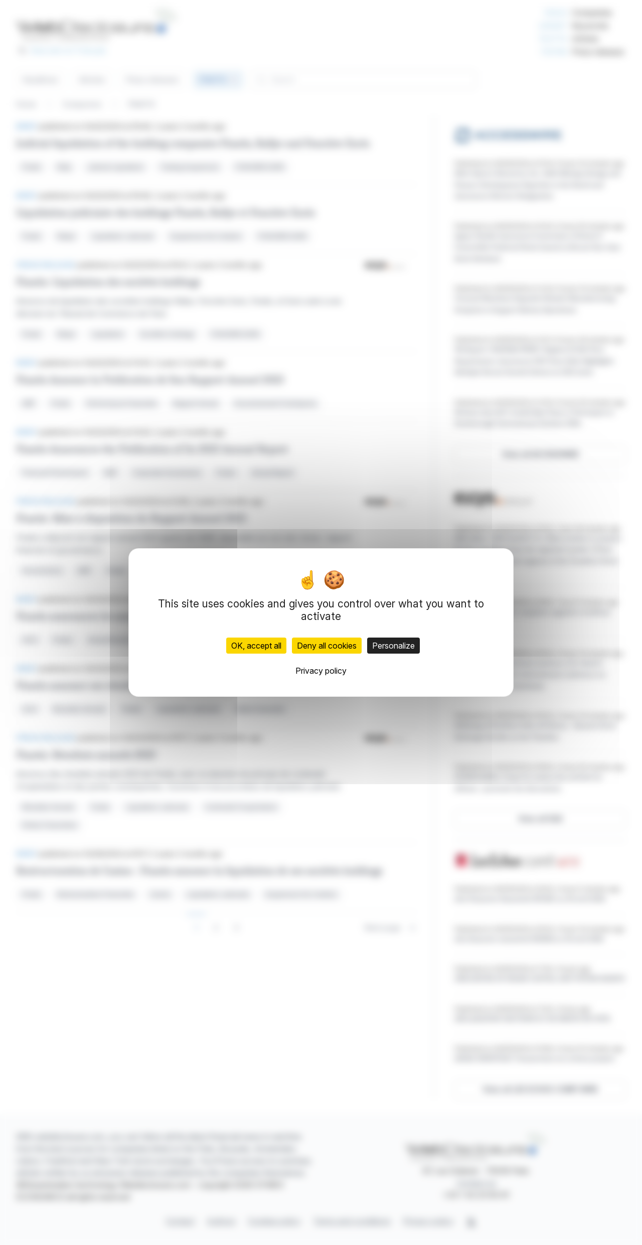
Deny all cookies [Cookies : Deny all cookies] (327, 646)
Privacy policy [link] (321, 671)
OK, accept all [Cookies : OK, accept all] (256, 646)
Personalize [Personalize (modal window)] (393, 646)
